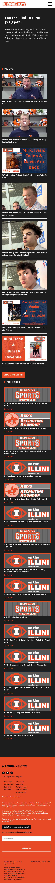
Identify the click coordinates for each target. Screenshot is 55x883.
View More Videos (14, 374)
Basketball (8, 784)
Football (7, 787)
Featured (8, 781)
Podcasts (8, 789)
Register (19, 784)
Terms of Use (22, 789)
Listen (9, 409)
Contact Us (21, 792)
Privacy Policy (22, 787)
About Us (20, 781)
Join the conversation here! (16, 827)
